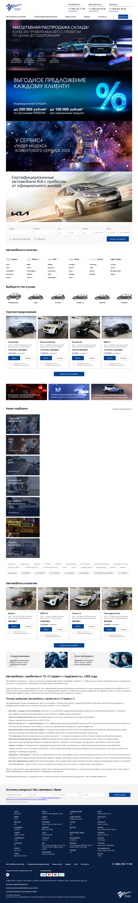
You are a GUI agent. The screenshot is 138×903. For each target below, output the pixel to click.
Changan (72, 264)
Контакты (102, 16)
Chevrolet (93, 264)
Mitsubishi (10, 274)
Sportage (54, 845)
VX (15, 850)
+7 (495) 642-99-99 (97, 8)
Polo (113, 850)
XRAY (53, 854)
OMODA (30, 274)
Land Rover (52, 271)
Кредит (87, 16)
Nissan (33, 259)
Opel (50, 274)
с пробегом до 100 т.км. (50, 567)
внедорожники (24, 564)
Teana (85, 847)
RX (70, 824)
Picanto (50, 847)
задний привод (101, 567)
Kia (43, 843)
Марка (11, 229)
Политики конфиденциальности (51, 797)
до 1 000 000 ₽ (40, 573)
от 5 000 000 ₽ (122, 573)
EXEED (17, 848)
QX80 (51, 829)
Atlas (50, 814)
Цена (109, 229)
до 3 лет (73, 567)
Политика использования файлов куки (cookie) (22, 888)
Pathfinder (83, 845)
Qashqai (77, 845)
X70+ (45, 840)
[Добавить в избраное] (34, 318)
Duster (100, 824)
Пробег (85, 229)
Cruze (16, 840)
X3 (17, 819)
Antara (105, 814)
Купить (14, 358)
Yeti (99, 829)
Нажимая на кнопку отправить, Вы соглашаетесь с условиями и (33, 798)
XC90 (99, 856)
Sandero (105, 824)
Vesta (44, 854)
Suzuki (9, 277)
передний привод (86, 567)
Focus (20, 856)
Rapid (108, 829)
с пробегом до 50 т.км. (31, 567)
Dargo (44, 819)
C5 (70, 852)
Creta (54, 824)
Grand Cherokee (47, 835)
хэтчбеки (47, 564)
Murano (72, 847)
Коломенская (74, 4)
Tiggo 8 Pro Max (19, 835)
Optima (44, 849)
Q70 (47, 829)
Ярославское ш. (95, 4)
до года (64, 567)
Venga (61, 847)
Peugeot (72, 274)
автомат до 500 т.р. (14, 567)
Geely (116, 259)
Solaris (49, 824)
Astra (109, 814)
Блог (76, 864)
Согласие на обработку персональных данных (21, 891)
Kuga (15, 856)
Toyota (30, 277)
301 (99, 819)
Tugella (55, 814)
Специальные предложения (45, 16)
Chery (74, 259)
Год (59, 229)
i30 (61, 824)
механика (123, 567)
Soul (63, 845)
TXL (17, 850)
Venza (99, 845)
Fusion (25, 856)
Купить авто (119, 17)
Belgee (50, 264)
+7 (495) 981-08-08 (117, 8)
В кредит (28, 358)
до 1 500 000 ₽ (54, 573)
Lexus (71, 271)
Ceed (59, 845)
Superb (113, 829)
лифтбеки (58, 564)
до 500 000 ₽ (12, 573)
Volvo (71, 277)
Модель (37, 229)
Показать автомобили (118, 239)
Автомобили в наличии (16, 16)
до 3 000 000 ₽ (84, 573)
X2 (15, 819)
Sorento (47, 845)
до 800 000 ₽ (26, 573)
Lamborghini (32, 271)
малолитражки (85, 564)
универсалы (12, 564)
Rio (43, 845)
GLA (71, 835)
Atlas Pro (45, 814)
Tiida (80, 847)
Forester (106, 835)
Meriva (100, 814)
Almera (90, 845)
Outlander (73, 840)
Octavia (103, 829)
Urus (71, 814)
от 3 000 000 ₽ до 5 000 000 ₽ (103, 573)
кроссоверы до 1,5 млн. (121, 564)
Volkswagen (52, 277)
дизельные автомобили (101, 564)
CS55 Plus (17, 829)
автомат (112, 567)
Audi (8, 264)
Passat (100, 850)
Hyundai (51, 268)
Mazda (92, 271)
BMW (29, 264)
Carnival (44, 847)
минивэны (37, 564)
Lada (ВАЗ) (10, 271)
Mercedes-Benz (116, 271)
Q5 (20, 814)
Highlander (110, 845)
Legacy (100, 835)
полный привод (71, 564)
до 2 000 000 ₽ (69, 573)
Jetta (109, 850)
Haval (29, 268)
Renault (93, 274)
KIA (53, 259)
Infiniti (72, 268)
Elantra (44, 824)
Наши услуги (70, 16)
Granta (48, 854)
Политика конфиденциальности (17, 884)
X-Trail (72, 845)
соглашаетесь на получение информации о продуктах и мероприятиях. (26, 799)
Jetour (113, 268)
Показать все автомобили (69, 374)
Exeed (97, 257)
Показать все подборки (122, 409)
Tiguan (105, 850)
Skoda (113, 274)
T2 (42, 840)
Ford (8, 268)
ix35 (58, 824)
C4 (15, 845)
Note (77, 847)
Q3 (17, 814)
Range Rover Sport (76, 819)
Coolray (60, 814)
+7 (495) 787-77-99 (76, 8)
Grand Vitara (101, 840)
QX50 (43, 829)
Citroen (114, 264)
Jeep (92, 268)
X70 (15, 824)
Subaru (12, 259)
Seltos (56, 847)
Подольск (113, 4)
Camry (104, 845)
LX (20, 850)
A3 (15, 814)
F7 (47, 819)
